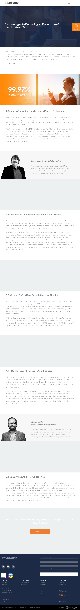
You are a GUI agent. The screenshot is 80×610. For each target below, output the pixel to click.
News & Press (23, 586)
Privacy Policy (23, 607)
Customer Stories (43, 582)
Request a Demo (62, 584)
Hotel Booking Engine (6, 590)
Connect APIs (4, 597)
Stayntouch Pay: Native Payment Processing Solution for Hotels (11, 587)
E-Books (41, 591)
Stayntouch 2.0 (5, 582)
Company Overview (25, 582)
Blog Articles (43, 584)
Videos (41, 593)
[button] (40, 531)
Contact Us (61, 582)
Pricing (3, 601)
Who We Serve (24, 584)
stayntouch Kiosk (5, 594)
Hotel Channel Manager (7, 592)
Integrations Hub (5, 599)
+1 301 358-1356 (62, 595)
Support (41, 586)
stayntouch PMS (5, 584)
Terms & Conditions (35, 607)
